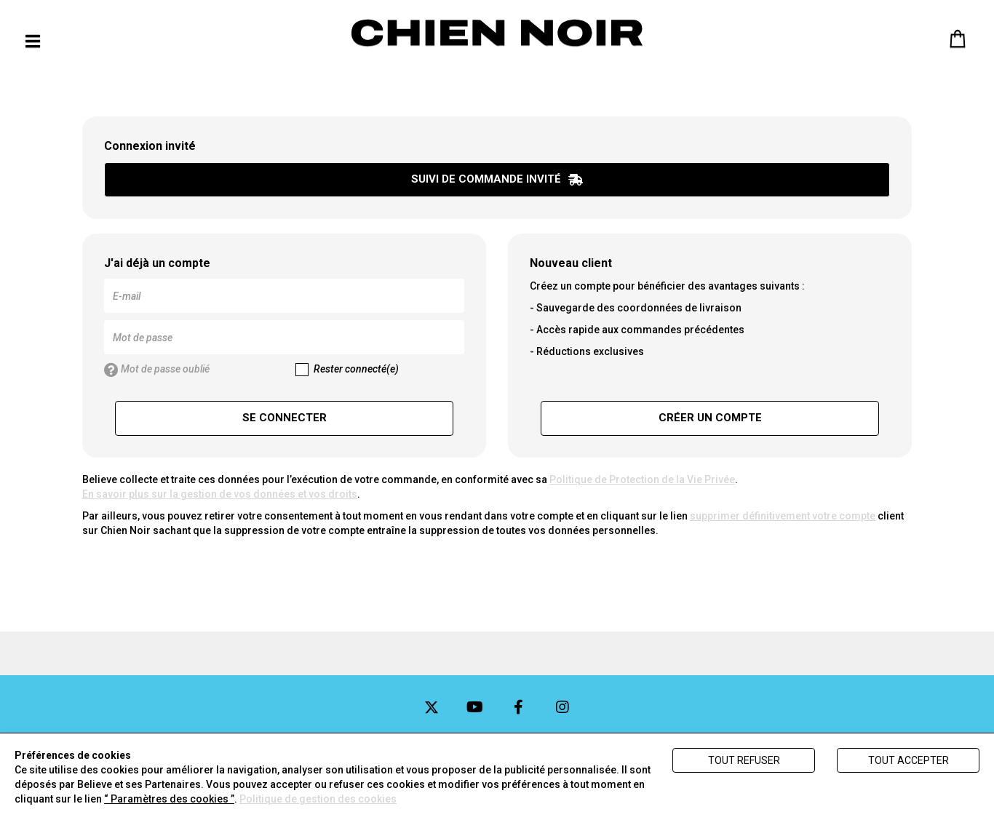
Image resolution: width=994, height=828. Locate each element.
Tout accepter (908, 760)
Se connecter (284, 417)
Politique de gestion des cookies (318, 799)
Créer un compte (710, 417)
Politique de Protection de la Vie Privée (642, 479)
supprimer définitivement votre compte (782, 516)
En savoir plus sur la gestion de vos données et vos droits (219, 494)
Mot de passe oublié (157, 370)
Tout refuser (744, 760)
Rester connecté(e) (347, 369)
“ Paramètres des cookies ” (169, 799)
